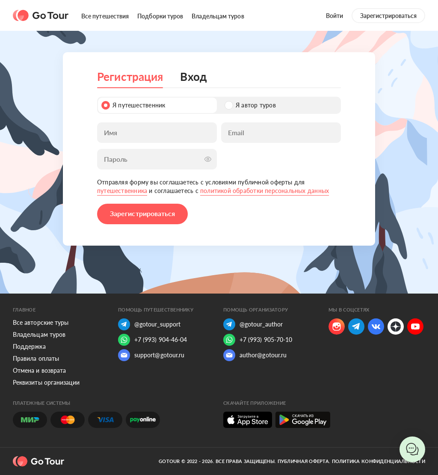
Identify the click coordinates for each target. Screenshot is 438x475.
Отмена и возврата (39, 370)
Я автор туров (250, 105)
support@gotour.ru (151, 355)
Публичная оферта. (304, 461)
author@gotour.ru (255, 355)
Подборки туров (160, 16)
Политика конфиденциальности (378, 461)
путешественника (122, 190)
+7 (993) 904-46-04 (152, 340)
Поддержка (29, 346)
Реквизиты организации (46, 382)
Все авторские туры (40, 322)
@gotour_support (149, 324)
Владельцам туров (218, 16)
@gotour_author (253, 324)
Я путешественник (133, 105)
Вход (193, 76)
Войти (334, 15)
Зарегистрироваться (388, 15)
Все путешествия (105, 16)
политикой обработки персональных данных (264, 190)
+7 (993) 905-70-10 (257, 340)
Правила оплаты (36, 358)
